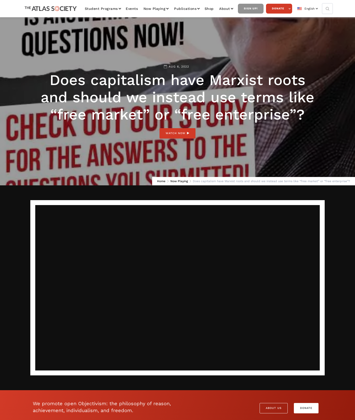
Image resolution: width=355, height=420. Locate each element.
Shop (209, 9)
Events (132, 9)
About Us (274, 408)
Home (161, 181)
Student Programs (101, 9)
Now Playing (154, 9)
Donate (278, 8)
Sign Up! (251, 8)
